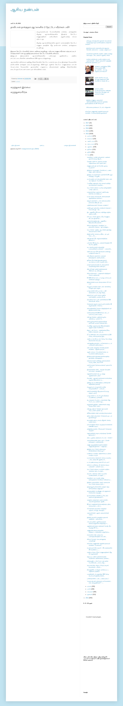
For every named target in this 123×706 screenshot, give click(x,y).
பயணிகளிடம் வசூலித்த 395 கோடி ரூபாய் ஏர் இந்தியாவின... (98, 575)
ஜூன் (89, 152)
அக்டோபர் (91, 141)
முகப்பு (42, 145)
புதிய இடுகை (15, 145)
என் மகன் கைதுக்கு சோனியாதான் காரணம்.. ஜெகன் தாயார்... (98, 348)
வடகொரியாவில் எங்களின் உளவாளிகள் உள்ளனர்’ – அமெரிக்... (99, 248)
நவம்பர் (90, 139)
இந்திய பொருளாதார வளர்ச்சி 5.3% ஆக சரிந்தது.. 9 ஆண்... (99, 175)
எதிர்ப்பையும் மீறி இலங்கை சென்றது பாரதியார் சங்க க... (98, 252)
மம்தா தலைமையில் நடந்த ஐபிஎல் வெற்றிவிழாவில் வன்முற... (98, 265)
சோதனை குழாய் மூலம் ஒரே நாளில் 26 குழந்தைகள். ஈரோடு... (99, 305)
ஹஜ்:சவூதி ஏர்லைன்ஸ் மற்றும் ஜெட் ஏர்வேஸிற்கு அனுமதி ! (98, 487)
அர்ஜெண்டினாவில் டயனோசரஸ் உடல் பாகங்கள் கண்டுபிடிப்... (99, 344)
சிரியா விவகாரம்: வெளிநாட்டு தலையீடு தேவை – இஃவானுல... (98, 226)
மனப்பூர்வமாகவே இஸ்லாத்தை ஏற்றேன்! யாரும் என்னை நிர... (97, 322)
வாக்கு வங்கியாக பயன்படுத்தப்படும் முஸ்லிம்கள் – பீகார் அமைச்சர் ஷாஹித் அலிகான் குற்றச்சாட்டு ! (98, 60)
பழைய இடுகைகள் (70, 145)
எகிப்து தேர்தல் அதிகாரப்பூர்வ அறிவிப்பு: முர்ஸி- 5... (96, 318)
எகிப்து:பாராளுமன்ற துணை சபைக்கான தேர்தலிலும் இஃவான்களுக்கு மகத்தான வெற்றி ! (98, 42)
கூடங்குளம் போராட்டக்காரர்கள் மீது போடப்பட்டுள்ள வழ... (98, 401)
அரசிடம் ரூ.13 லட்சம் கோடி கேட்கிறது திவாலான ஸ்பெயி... (99, 339)
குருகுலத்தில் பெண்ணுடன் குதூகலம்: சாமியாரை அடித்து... (99, 492)
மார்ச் (89, 589)
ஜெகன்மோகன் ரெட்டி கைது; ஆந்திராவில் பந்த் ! (96, 374)
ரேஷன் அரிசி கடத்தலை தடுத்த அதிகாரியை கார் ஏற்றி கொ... (97, 162)
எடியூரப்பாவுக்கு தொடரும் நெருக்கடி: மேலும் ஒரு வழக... (99, 287)
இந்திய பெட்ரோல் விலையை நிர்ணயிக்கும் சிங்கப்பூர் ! (96, 450)
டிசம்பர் (90, 136)
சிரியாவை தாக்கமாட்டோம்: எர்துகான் (98, 107)
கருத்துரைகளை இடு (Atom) (30, 149)
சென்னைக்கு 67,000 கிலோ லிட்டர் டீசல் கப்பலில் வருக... (98, 313)
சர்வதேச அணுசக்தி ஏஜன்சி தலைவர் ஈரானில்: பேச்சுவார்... (98, 544)
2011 (87, 598)
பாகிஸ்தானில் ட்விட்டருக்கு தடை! (98, 578)
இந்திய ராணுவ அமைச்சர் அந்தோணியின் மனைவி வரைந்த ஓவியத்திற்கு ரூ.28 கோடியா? (96, 101)
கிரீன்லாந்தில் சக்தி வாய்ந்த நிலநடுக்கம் (99, 413)
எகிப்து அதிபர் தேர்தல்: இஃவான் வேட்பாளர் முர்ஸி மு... (97, 409)
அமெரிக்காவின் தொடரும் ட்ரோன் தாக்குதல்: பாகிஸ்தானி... (98, 441)
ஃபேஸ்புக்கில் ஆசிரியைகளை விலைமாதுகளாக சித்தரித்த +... (97, 522)
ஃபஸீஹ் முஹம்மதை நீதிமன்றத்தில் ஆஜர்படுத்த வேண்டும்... (98, 326)
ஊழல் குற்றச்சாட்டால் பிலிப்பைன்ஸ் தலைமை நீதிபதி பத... (98, 201)
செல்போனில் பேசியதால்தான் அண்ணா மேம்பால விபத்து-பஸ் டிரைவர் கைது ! (103, 91)
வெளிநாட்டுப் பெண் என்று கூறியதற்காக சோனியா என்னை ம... (99, 479)
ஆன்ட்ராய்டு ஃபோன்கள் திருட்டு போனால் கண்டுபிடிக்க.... (97, 353)
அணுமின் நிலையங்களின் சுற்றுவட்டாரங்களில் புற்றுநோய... (98, 531)
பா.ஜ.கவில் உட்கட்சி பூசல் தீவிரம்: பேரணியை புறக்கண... (98, 396)
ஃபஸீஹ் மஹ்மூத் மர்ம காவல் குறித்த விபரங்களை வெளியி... (98, 184)
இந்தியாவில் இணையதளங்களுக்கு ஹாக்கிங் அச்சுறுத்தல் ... (98, 357)
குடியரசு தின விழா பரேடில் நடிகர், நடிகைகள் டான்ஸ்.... (98, 566)
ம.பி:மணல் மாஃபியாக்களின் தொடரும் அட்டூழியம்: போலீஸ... (99, 180)
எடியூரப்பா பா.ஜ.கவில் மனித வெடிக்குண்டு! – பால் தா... (96, 388)
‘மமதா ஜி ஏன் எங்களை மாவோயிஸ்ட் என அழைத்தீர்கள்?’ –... (99, 582)
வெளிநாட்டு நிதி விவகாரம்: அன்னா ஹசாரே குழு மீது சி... (98, 158)
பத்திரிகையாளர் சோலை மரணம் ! (97, 205)
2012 (87, 133)
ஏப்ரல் (89, 586)
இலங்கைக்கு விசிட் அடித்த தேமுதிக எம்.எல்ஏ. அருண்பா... (98, 370)
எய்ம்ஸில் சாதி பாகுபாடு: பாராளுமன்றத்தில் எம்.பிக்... (97, 535)
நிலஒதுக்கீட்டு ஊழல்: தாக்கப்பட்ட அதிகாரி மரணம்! (98, 570)
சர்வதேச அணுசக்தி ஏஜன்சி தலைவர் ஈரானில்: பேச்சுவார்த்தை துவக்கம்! (96, 112)
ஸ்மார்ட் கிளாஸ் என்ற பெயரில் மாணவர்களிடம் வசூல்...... (97, 474)
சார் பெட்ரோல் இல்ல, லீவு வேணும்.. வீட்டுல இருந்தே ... (98, 217)
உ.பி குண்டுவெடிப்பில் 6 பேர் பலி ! (98, 462)
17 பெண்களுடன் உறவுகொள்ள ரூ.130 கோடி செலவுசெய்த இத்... (99, 335)
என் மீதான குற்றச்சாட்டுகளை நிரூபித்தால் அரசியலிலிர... (96, 256)
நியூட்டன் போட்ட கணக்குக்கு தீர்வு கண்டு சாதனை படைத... (98, 331)
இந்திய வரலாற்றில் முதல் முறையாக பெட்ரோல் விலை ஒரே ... (98, 483)
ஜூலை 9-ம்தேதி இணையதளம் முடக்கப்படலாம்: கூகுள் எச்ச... (97, 261)
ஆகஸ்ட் (90, 147)
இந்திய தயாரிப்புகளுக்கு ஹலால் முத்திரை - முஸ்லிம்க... (97, 518)
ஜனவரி (90, 594)
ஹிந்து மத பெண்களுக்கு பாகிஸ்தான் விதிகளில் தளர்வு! (98, 383)
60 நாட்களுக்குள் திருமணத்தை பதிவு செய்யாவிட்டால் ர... (98, 505)
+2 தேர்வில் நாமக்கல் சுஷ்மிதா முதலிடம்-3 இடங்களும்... (96, 509)
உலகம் (18, 81)
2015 (87, 125)
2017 (87, 123)
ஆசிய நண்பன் (25, 9)
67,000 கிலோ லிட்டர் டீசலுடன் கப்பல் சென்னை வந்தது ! (99, 278)
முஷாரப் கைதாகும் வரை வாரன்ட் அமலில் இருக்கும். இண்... (97, 500)
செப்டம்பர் (91, 144)
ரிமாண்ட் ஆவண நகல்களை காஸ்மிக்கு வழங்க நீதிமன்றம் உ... (99, 379)
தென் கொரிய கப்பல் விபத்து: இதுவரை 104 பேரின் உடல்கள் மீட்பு (102, 79)
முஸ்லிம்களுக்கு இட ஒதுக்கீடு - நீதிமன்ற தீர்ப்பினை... (97, 222)
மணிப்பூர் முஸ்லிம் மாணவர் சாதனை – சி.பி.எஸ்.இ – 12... (99, 208)
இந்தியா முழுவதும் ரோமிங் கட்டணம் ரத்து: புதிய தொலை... (99, 171)
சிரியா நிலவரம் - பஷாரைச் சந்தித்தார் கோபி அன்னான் (98, 274)
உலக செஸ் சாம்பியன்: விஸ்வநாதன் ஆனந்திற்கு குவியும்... (98, 197)
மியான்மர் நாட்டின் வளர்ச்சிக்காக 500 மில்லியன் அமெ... (99, 300)
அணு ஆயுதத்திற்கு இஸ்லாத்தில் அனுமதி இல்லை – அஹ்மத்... (97, 445)
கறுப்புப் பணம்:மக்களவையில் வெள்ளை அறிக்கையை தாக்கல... (98, 557)
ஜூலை (89, 149)
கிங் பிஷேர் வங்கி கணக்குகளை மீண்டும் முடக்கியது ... (97, 270)
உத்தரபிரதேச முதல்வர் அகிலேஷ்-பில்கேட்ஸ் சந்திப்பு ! (98, 193)
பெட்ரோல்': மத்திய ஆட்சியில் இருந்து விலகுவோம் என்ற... (99, 230)
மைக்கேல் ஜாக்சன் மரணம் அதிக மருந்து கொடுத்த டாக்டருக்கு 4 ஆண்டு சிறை (99, 54)
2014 (87, 128)
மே (88, 155)
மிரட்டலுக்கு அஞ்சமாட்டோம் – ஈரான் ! (99, 438)
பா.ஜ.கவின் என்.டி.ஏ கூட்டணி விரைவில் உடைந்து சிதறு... (97, 291)
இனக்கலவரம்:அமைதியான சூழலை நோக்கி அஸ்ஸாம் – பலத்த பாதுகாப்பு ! (98, 49)
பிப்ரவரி (90, 592)
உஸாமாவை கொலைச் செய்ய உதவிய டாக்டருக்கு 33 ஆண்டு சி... (99, 458)
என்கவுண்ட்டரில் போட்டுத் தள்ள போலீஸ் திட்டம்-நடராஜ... (97, 562)
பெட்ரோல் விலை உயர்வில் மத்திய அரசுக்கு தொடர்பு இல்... (98, 470)
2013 (87, 131)
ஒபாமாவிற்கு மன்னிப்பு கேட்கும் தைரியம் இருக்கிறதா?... (97, 496)
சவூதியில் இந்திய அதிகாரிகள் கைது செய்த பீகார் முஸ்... (98, 405)
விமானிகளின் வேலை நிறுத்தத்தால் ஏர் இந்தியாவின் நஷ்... (99, 309)
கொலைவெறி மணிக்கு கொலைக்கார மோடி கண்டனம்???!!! (98, 361)
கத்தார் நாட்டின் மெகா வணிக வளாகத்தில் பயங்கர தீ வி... (96, 296)
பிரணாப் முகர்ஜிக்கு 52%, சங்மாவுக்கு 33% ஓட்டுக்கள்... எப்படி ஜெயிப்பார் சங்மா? (103, 69)
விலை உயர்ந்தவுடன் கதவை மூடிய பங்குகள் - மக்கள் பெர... (98, 465)
